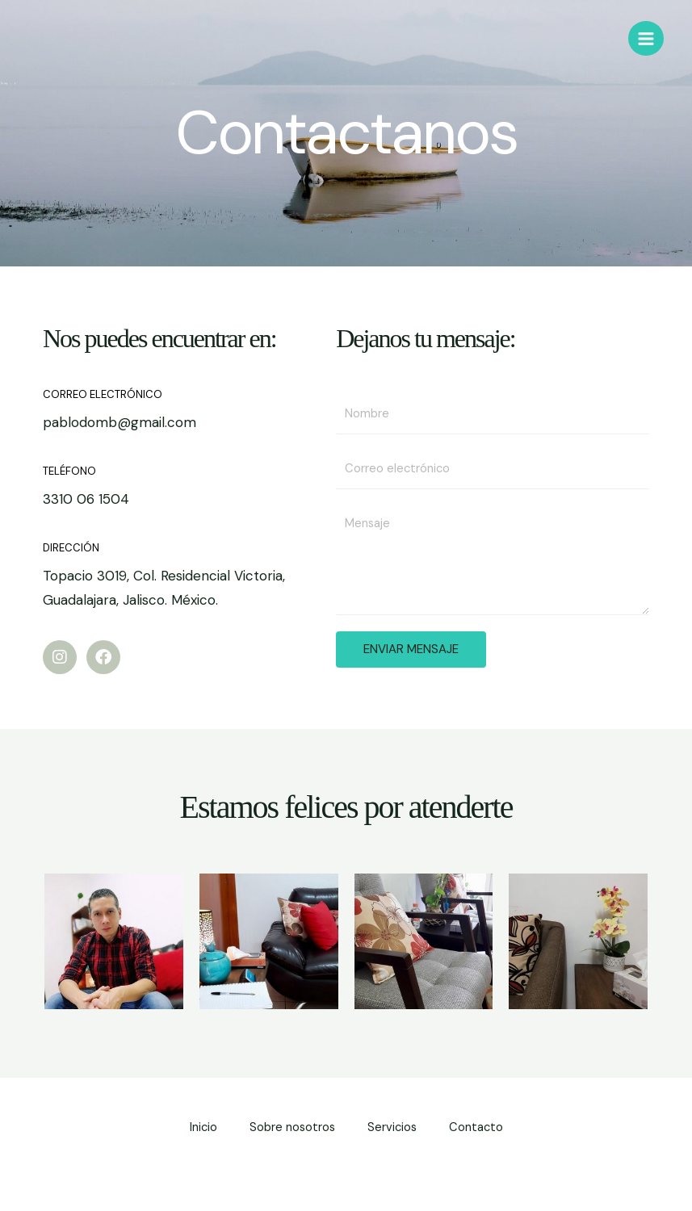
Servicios (392, 1127)
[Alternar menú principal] (646, 39)
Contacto (476, 1127)
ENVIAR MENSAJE (411, 649)
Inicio (203, 1127)
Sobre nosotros (292, 1127)
